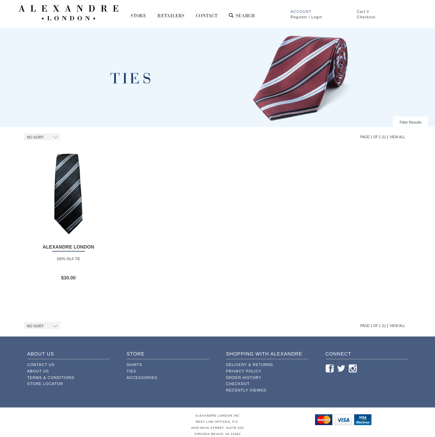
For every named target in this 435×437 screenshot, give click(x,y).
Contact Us (41, 365)
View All (397, 137)
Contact (207, 18)
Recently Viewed (246, 390)
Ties (131, 371)
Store (138, 18)
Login (316, 17)
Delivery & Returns (249, 365)
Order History (243, 378)
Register (299, 17)
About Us (38, 371)
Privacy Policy (244, 371)
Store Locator (45, 384)
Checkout (238, 384)
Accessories (142, 378)
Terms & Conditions (50, 378)
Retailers (171, 18)
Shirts (134, 365)
